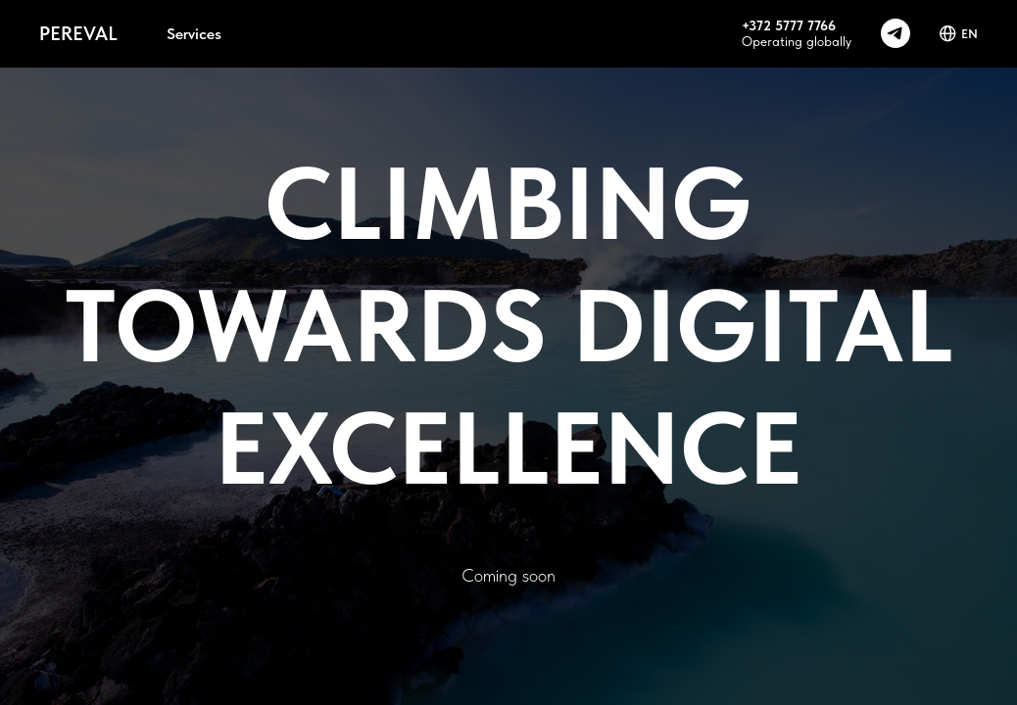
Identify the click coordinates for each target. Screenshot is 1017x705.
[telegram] (895, 33)
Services (194, 33)
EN (959, 33)
